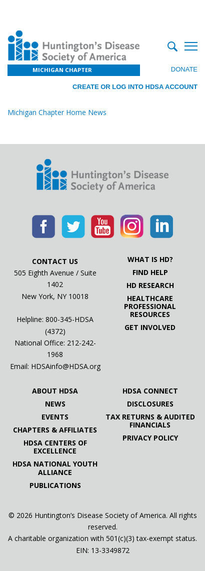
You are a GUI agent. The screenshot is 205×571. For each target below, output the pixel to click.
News (55, 404)
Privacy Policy (150, 438)
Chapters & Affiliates (55, 430)
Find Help (150, 272)
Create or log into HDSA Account (135, 86)
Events (55, 417)
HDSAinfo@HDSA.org (65, 366)
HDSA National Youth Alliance (55, 468)
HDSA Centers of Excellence (55, 447)
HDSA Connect (150, 391)
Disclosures (150, 404)
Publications (55, 486)
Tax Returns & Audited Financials (150, 421)
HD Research (150, 286)
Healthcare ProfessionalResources (150, 306)
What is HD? (150, 260)
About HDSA (55, 391)
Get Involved (150, 328)
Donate (184, 69)
